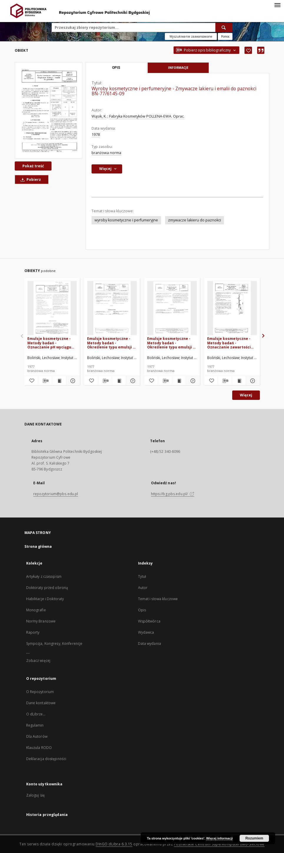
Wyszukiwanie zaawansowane (191, 36)
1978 (96, 134)
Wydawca (146, 632)
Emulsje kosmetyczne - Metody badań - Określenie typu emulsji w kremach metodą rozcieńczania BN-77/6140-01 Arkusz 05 (172, 342)
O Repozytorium (40, 691)
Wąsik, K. (99, 116)
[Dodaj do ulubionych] (248, 50)
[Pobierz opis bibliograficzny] (45, 381)
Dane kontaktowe (41, 702)
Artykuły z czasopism (44, 576)
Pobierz (30, 179)
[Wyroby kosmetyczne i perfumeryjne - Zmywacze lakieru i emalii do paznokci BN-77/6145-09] (48, 110)
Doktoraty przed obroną (47, 587)
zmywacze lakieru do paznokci (194, 220)
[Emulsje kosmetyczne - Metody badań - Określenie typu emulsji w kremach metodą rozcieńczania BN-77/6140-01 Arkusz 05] (172, 308)
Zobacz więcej (38, 660)
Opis (142, 609)
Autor (143, 587)
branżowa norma (106, 152)
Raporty (33, 632)
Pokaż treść (33, 165)
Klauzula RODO (39, 747)
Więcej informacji (219, 838)
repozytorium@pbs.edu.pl (55, 493)
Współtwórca (149, 621)
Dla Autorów (36, 736)
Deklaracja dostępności (46, 758)
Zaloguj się (35, 795)
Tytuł (142, 576)
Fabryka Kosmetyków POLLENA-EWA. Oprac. (147, 116)
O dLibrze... (36, 714)
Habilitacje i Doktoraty (45, 598)
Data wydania (149, 643)
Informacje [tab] (178, 67)
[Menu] (277, 4)
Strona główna (38, 546)
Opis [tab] (116, 68)
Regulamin (35, 725)
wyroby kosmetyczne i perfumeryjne (126, 220)
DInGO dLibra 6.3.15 (114, 844)
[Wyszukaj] (223, 27)
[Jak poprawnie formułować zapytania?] (225, 36)
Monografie (36, 609)
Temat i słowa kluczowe (158, 598)
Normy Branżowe (41, 621)
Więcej (246, 395)
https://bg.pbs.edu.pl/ (173, 493)
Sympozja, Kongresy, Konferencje (54, 643)
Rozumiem (254, 838)
